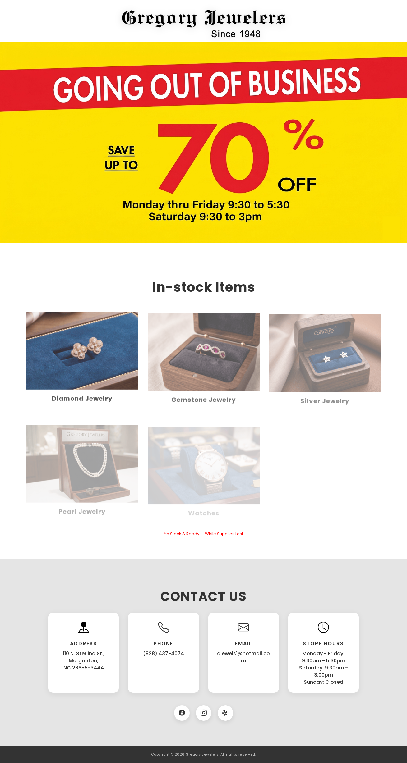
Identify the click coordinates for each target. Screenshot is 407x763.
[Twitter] (225, 713)
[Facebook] (182, 713)
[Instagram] (203, 713)
